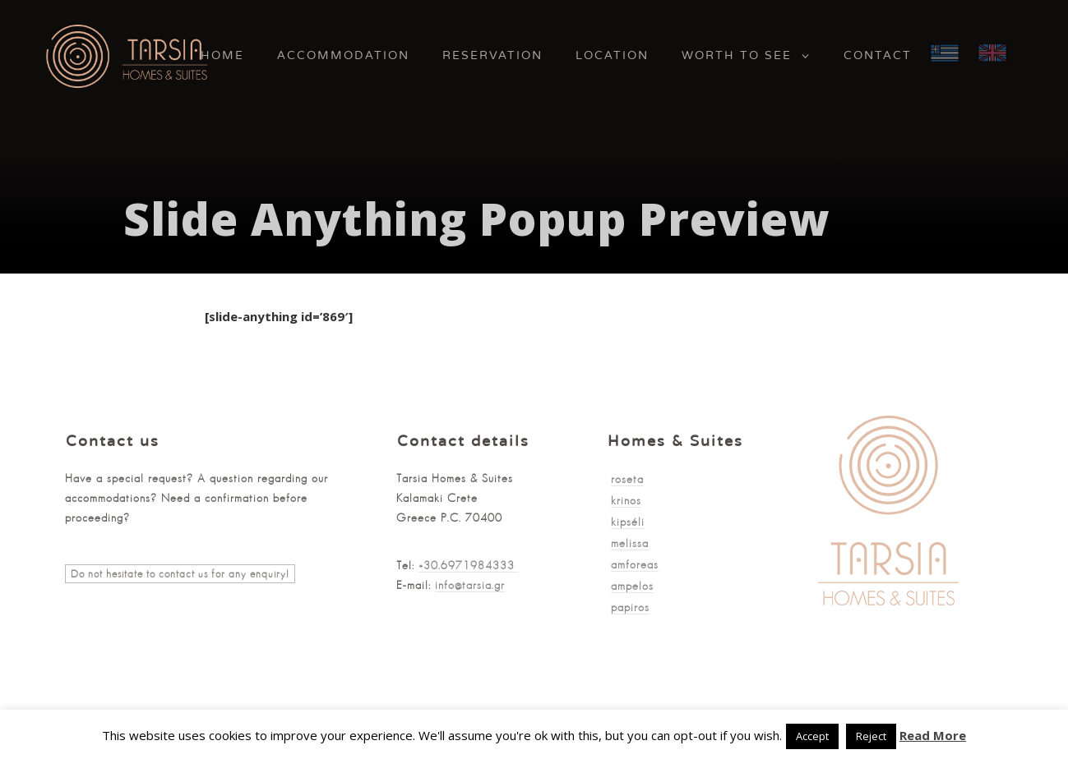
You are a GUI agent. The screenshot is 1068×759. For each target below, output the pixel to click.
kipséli (628, 521)
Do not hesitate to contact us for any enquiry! (180, 574)
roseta (627, 478)
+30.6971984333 (468, 565)
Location (612, 55)
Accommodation (343, 55)
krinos (626, 500)
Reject (871, 736)
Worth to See (737, 55)
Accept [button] (812, 736)
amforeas (635, 564)
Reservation (492, 55)
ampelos (632, 585)
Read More (932, 735)
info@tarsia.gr (470, 584)
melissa (630, 543)
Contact (878, 55)
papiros (630, 607)
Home (222, 55)
